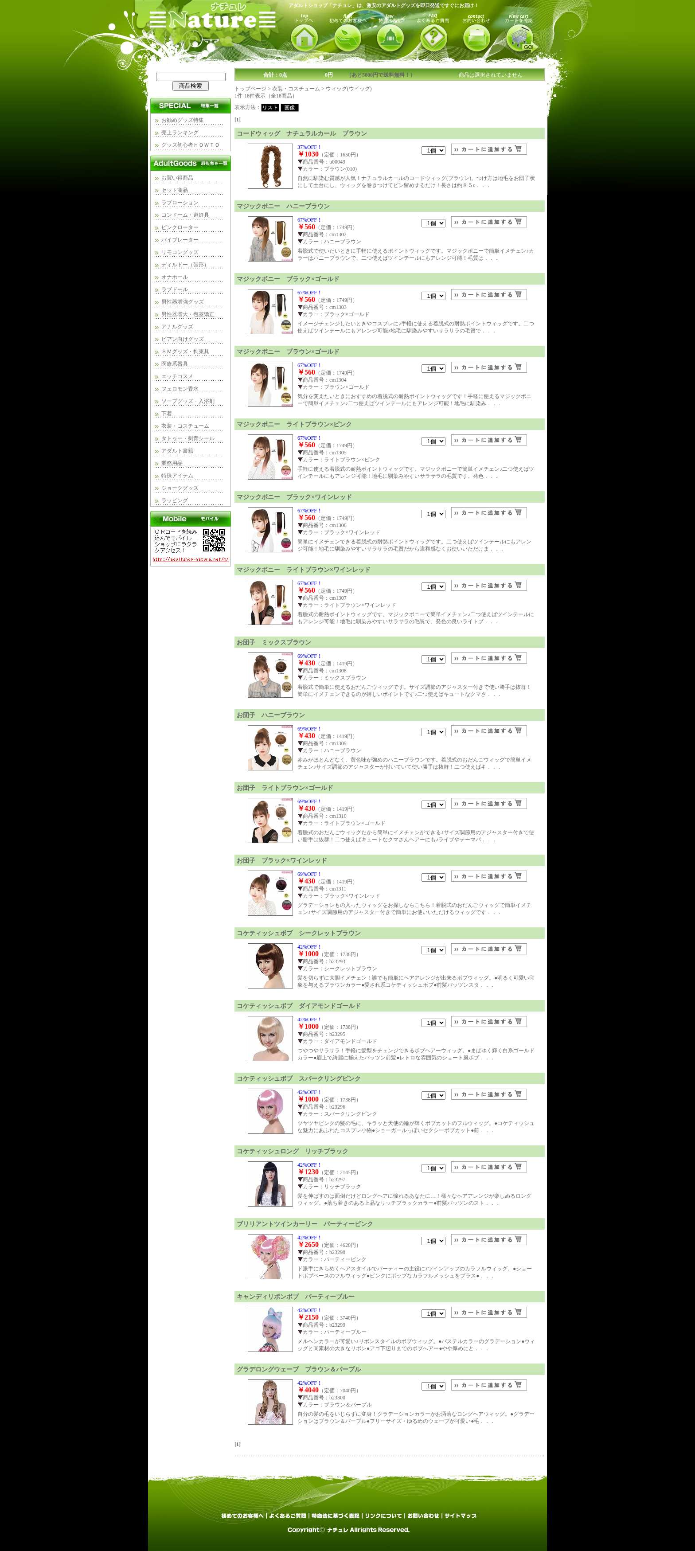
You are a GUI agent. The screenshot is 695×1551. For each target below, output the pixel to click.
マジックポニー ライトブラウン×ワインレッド (304, 569)
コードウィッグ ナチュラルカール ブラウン (302, 133)
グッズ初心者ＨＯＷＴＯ (190, 145)
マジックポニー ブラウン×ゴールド (288, 351)
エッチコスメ (177, 376)
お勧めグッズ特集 (182, 120)
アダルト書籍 (177, 451)
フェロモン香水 (180, 389)
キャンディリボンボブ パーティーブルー (296, 1296)
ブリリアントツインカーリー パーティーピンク (305, 1223)
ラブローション (180, 202)
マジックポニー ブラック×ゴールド (288, 278)
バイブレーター (180, 240)
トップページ (250, 89)
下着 (166, 413)
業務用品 (172, 463)
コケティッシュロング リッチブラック (292, 1151)
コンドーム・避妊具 (185, 215)
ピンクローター (180, 227)
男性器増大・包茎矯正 (188, 314)
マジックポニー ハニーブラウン (283, 206)
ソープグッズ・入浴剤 (188, 401)
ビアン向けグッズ (182, 339)
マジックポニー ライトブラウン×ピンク (294, 424)
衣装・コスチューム (185, 426)
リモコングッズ (180, 252)
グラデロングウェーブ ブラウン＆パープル (299, 1369)
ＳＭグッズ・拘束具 (185, 351)
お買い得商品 (177, 178)
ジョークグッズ (180, 488)
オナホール (174, 277)
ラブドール (174, 289)
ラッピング (174, 500)
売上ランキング (180, 132)
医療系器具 (174, 364)
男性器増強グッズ (182, 302)
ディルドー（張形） (185, 265)
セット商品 (174, 190)
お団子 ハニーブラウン (271, 715)
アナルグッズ (177, 327)
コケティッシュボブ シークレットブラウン (299, 933)
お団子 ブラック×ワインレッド (282, 860)
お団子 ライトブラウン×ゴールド (285, 787)
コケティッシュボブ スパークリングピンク (299, 1078)
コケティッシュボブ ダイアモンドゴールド (299, 1005)
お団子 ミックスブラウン (274, 642)
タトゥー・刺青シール (188, 438)
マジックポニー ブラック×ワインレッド (294, 496)
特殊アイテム (177, 476)
